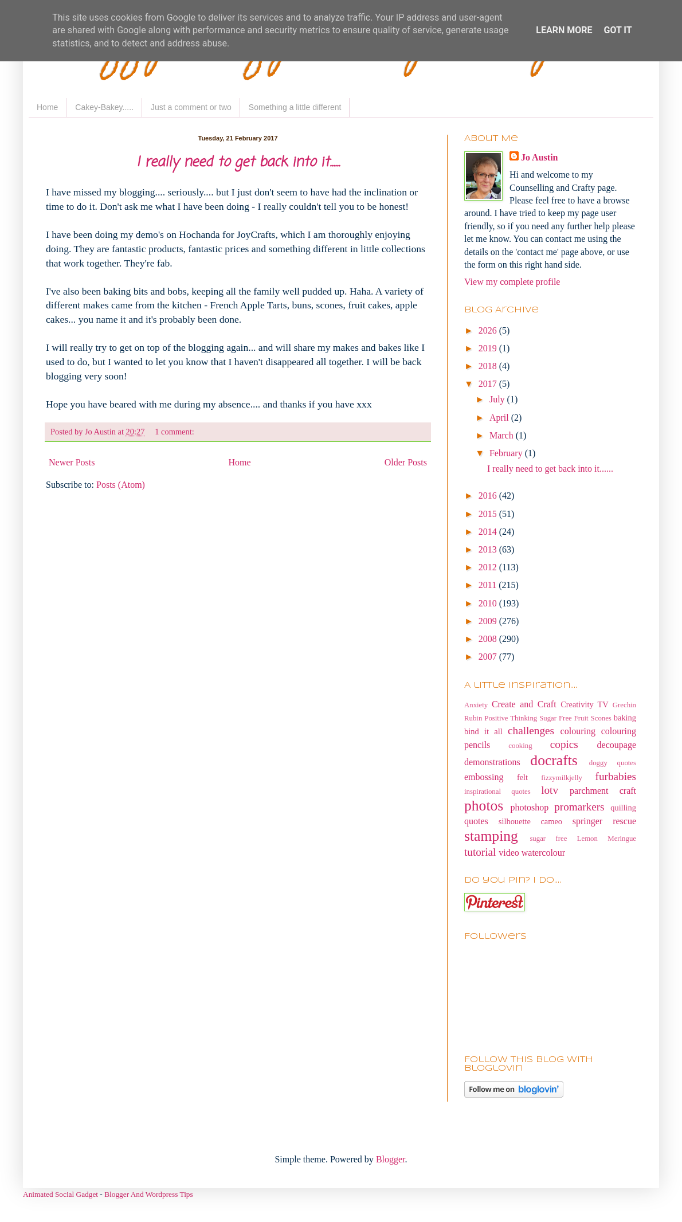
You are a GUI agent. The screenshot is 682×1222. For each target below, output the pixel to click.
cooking (520, 746)
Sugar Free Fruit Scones (575, 718)
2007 (489, 656)
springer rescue (604, 821)
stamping (491, 836)
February (507, 453)
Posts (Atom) (120, 484)
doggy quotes (612, 763)
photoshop (530, 807)
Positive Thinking (510, 718)
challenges (531, 730)
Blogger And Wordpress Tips (148, 1194)
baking (625, 717)
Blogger (390, 1159)
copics (564, 744)
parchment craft (603, 791)
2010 (489, 603)
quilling (623, 807)
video (509, 852)
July (498, 399)
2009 (489, 621)
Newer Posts (72, 462)
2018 (489, 366)
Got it (617, 30)
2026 (489, 330)
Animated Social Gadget (60, 1194)
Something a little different (295, 107)
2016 (489, 495)
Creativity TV (585, 704)
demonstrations (492, 762)
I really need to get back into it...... (238, 162)
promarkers (579, 807)
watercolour (543, 852)
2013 (489, 549)
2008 (489, 639)
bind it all (483, 731)
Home (47, 107)
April (500, 417)
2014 (489, 531)
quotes (476, 821)
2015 (489, 514)
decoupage (616, 745)
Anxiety (476, 705)
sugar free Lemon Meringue (583, 839)
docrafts (553, 760)
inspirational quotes (497, 792)
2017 (489, 384)
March (502, 435)
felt (522, 777)
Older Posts (406, 462)
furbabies (615, 776)
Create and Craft (524, 704)
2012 (489, 567)
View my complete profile (512, 282)
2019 (489, 348)
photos (483, 805)
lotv (549, 790)
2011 (489, 585)
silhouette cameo (530, 821)
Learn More (564, 30)
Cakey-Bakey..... (104, 107)
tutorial (480, 852)
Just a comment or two (191, 107)
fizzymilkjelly (561, 778)
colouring (578, 731)
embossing (483, 777)
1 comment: (175, 431)
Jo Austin (539, 157)
